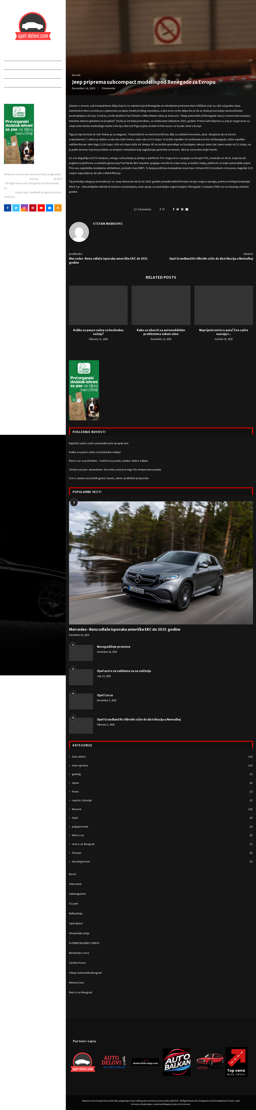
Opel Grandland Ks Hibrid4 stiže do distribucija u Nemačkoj (139, 719)
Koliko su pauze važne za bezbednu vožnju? (98, 332)
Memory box (76, 982)
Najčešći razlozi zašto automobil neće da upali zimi (98, 443)
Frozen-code (15, 188)
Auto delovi (47, 179)
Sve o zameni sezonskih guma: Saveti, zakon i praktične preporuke (109, 478)
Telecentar (75, 884)
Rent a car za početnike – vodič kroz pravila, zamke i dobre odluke (108, 460)
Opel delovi (76, 923)
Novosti (10, 82)
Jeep (235, 158)
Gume (162, 783)
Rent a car (162, 835)
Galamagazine (77, 893)
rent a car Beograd (162, 844)
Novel (72, 874)
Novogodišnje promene (113, 647)
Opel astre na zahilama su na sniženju (124, 671)
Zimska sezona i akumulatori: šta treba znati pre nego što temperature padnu (115, 469)
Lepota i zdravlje (162, 800)
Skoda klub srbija (79, 933)
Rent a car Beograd (80, 992)
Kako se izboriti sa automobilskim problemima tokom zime (161, 332)
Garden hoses (77, 962)
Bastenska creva (79, 953)
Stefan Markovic (108, 224)
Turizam (162, 853)
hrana (162, 792)
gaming (162, 774)
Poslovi (10, 74)
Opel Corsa (105, 695)
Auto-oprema (162, 766)
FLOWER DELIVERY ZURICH (84, 943)
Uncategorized (162, 862)
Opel (162, 818)
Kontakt (10, 91)
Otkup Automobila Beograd (85, 972)
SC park (73, 903)
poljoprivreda (162, 827)
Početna (10, 56)
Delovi (9, 65)
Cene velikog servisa (17, 179)
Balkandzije (76, 913)
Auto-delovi (162, 757)
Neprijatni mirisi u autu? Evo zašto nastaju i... (223, 332)
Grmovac (9, 192)
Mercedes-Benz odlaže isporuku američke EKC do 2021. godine (124, 629)
